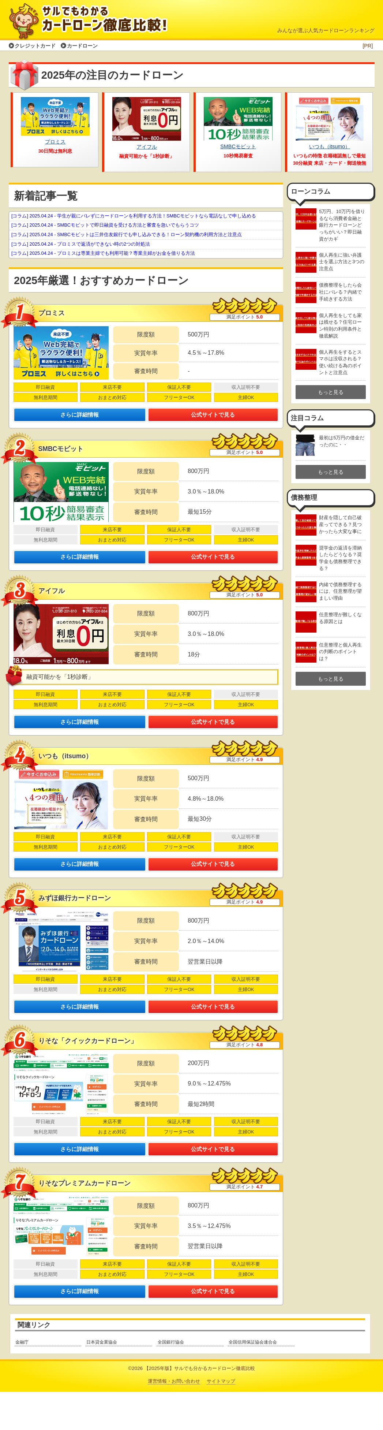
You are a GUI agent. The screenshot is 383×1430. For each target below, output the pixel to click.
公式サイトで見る (213, 417)
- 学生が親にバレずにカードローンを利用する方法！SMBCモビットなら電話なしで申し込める (133, 216)
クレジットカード (35, 46)
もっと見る (330, 392)
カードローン (82, 46)
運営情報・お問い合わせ (174, 1419)
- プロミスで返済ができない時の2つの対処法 (80, 244)
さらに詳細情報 (79, 417)
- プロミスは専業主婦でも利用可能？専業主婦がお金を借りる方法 (103, 253)
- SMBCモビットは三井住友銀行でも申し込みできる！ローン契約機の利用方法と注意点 (126, 234)
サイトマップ (221, 1419)
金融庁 (22, 1380)
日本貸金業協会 (101, 1380)
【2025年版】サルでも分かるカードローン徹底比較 (199, 1406)
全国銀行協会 (171, 1380)
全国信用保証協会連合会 (253, 1380)
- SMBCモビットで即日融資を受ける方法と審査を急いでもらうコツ (105, 225)
